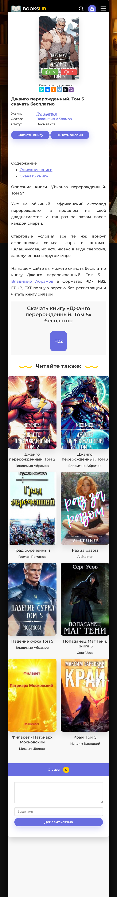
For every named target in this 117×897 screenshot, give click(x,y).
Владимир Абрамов (54, 119)
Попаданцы (46, 113)
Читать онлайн (70, 135)
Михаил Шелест (32, 749)
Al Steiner (85, 557)
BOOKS (34, 8)
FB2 (58, 341)
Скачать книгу (30, 135)
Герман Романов (32, 557)
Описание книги (36, 170)
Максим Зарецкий (85, 744)
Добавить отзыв (58, 822)
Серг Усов (85, 653)
